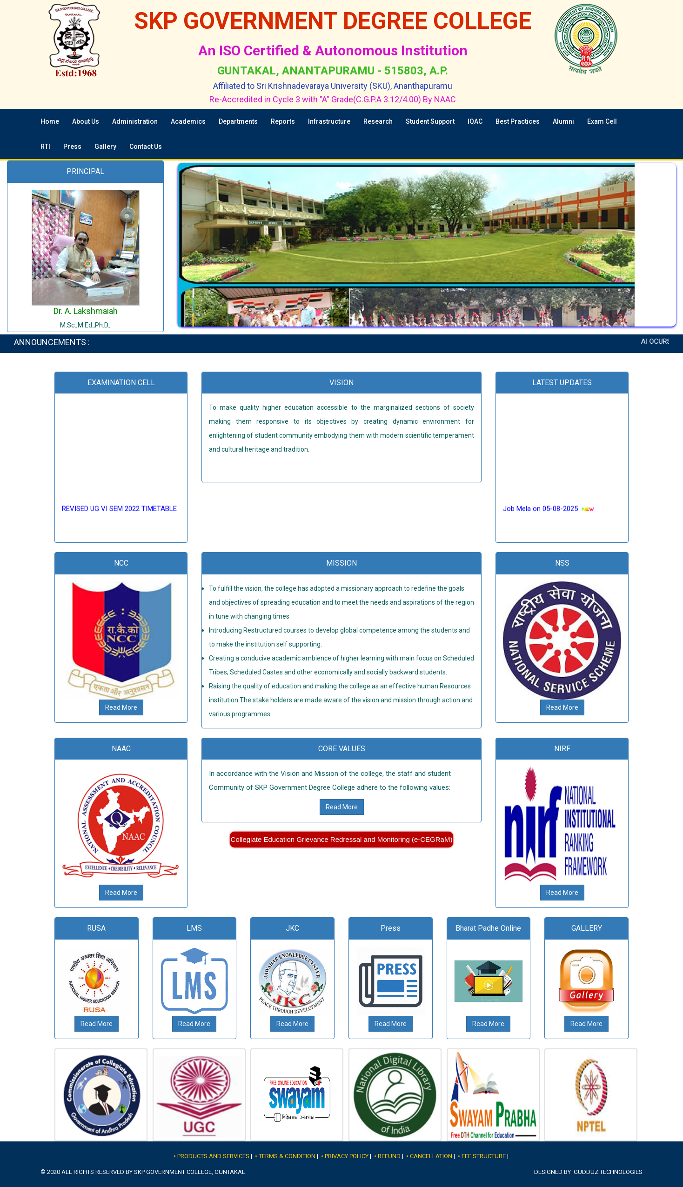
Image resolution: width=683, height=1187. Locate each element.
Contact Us (145, 146)
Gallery (105, 146)
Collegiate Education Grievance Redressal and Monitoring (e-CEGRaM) (342, 839)
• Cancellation (429, 1156)
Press (72, 146)
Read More (121, 707)
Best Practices (518, 121)
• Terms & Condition (285, 1156)
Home (49, 121)
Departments (238, 121)
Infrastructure (329, 121)
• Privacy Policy (344, 1156)
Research (378, 121)
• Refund (387, 1156)
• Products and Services (211, 1156)
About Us (85, 121)
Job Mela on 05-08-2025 (540, 515)
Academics (188, 121)
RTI (45, 146)
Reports (283, 121)
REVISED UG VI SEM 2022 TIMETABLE (119, 515)
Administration (135, 121)
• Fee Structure (482, 1156)
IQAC (475, 121)
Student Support (430, 121)
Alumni (563, 121)
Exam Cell (602, 121)
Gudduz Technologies (608, 1171)
